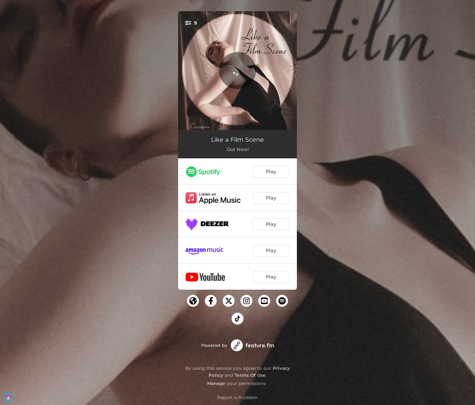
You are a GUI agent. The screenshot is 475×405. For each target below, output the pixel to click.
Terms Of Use (250, 375)
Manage (216, 383)
